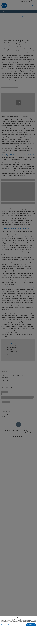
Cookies (17, 619)
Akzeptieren (31, 624)
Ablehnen (9, 624)
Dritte (15, 619)
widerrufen (25, 622)
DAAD (12, 619)
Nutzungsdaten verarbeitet (23, 619)
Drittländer (7, 620)
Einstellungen (3, 624)
